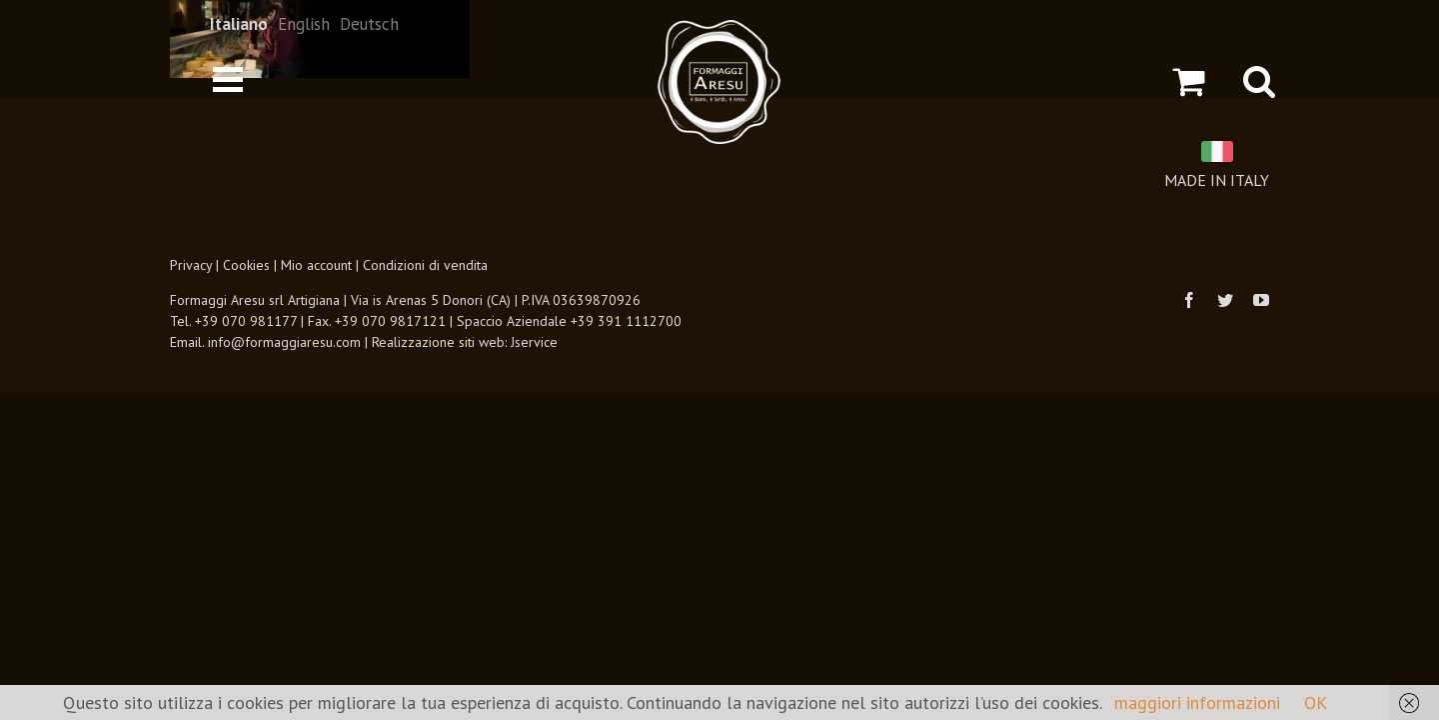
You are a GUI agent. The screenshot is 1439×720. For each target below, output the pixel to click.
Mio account (316, 265)
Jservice (534, 342)
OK (1315, 702)
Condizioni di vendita (425, 265)
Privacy (191, 265)
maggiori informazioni (1197, 702)
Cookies (246, 265)
